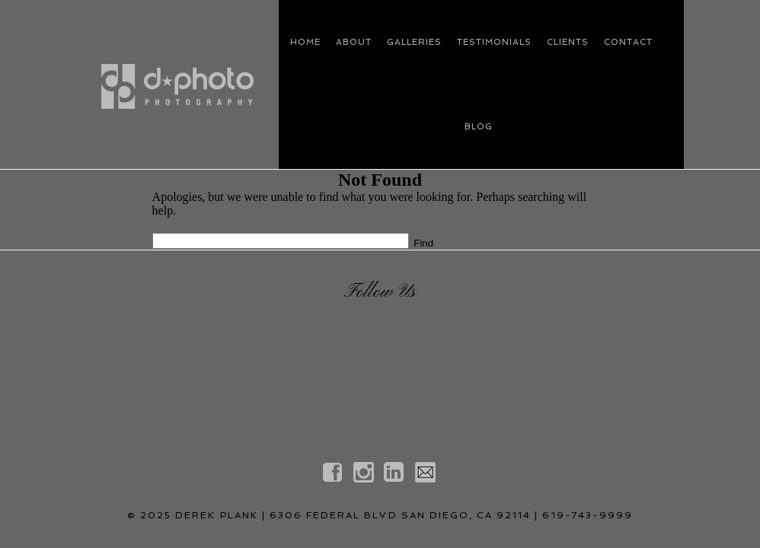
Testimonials (494, 42)
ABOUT (354, 42)
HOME (305, 42)
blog (479, 127)
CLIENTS (568, 42)
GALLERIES (414, 42)
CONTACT (628, 42)
